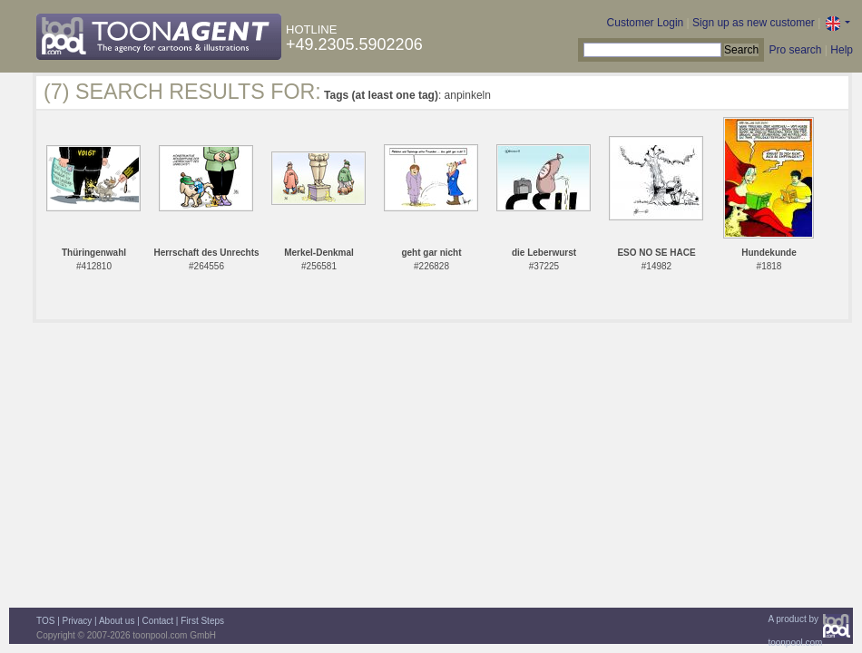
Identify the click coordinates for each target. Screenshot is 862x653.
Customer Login (645, 22)
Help (841, 50)
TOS (45, 621)
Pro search (795, 50)
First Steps (202, 621)
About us (116, 621)
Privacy (78, 621)
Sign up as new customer (753, 22)
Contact (157, 621)
